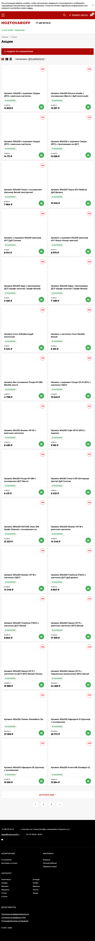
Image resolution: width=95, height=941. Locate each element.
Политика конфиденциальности (15, 914)
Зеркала (36, 886)
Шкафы (4, 883)
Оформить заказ (50, 867)
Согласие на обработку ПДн (13, 918)
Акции (35, 893)
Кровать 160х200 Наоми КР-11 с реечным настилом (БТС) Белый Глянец (67, 626)
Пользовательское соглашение (14, 921)
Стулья (4, 896)
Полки (35, 890)
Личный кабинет (50, 863)
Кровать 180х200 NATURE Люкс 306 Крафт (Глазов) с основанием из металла (21, 529)
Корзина (46, 860)
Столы (4, 893)
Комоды (36, 879)
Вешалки (5, 890)
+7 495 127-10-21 (43, 23)
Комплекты (6, 879)
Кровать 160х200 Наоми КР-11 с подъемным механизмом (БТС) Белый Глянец (70, 674)
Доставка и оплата (9, 863)
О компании (6, 860)
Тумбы (35, 883)
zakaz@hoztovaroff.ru (10, 834)
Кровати (4, 886)
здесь (30, 8)
